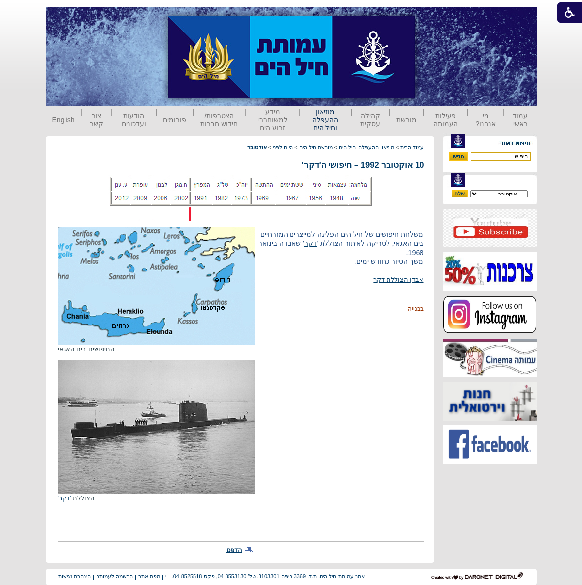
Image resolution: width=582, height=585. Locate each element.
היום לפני (283, 147)
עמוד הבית (412, 147)
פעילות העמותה (445, 120)
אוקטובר (257, 147)
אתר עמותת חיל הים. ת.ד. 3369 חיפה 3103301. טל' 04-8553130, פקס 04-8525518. (268, 576)
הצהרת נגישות (74, 576)
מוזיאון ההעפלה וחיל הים (325, 119)
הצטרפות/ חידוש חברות (219, 120)
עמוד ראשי (520, 120)
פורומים (174, 120)
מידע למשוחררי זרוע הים (273, 119)
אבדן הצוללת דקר (398, 279)
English (63, 120)
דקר (310, 243)
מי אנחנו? (485, 120)
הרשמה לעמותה (114, 576)
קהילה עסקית (370, 120)
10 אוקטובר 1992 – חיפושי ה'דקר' (363, 165)
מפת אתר (149, 576)
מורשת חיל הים (316, 147)
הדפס (234, 549)
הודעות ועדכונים (134, 120)
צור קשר (96, 120)
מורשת (406, 120)
